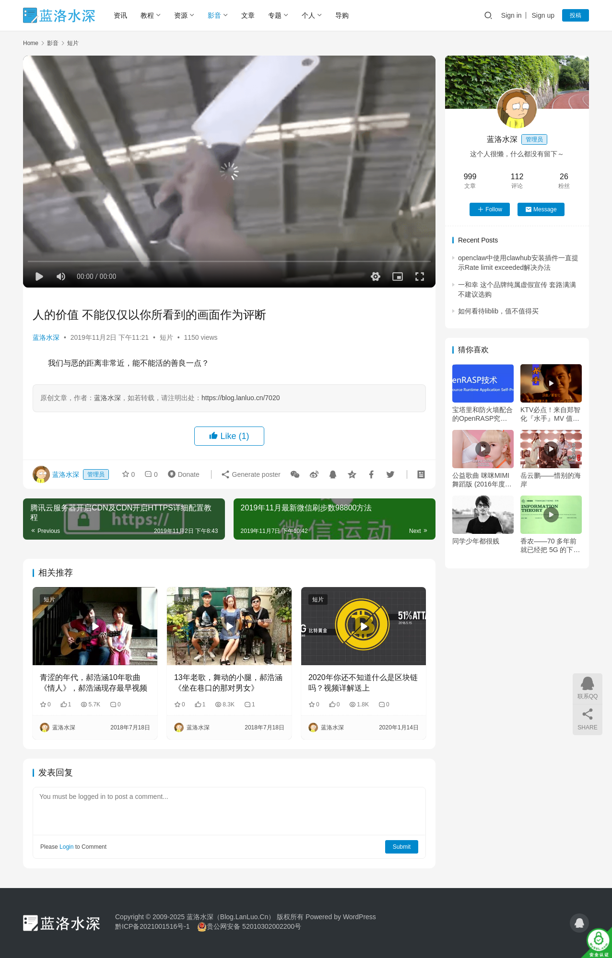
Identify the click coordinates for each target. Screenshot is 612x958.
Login (66, 846)
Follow (489, 209)
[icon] (579, 923)
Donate (182, 474)
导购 (342, 15)
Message (541, 209)
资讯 (120, 15)
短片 (166, 337)
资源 (181, 15)
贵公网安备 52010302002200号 (254, 926)
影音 (214, 15)
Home (30, 43)
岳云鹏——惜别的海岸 (550, 480)
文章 (248, 15)
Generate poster (251, 474)
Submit (402, 846)
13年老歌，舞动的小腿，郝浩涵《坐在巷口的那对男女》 (228, 682)
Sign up (543, 15)
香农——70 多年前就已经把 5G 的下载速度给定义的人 (550, 545)
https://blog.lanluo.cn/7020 (240, 398)
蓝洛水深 (46, 337)
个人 (308, 15)
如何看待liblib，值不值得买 (498, 311)
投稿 (575, 15)
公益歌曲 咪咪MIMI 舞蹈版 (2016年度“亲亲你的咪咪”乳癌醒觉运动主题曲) (481, 480)
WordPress (359, 917)
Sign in (511, 15)
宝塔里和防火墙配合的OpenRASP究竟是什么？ (482, 414)
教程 (147, 15)
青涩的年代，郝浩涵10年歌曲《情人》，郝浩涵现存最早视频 (93, 682)
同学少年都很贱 (475, 541)
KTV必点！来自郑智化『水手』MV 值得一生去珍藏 (550, 414)
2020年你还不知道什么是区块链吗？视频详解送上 (363, 682)
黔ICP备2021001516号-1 (152, 926)
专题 (275, 15)
